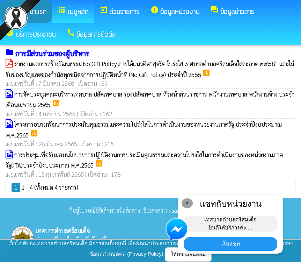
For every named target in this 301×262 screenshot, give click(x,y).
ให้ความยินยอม (188, 254)
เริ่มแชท (230, 244)
